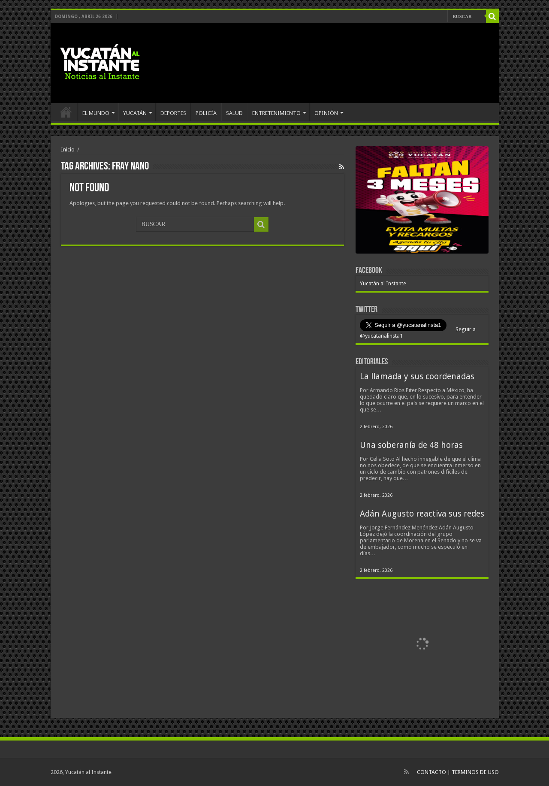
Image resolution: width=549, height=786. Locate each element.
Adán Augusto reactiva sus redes (422, 514)
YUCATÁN (135, 113)
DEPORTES (173, 113)
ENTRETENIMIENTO (276, 113)
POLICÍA (206, 113)
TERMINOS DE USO (475, 772)
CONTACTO (431, 772)
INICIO (66, 112)
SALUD (234, 113)
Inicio (68, 149)
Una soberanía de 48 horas (411, 445)
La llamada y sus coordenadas (417, 376)
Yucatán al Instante (383, 283)
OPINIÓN (326, 113)
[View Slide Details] (422, 201)
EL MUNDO (95, 113)
